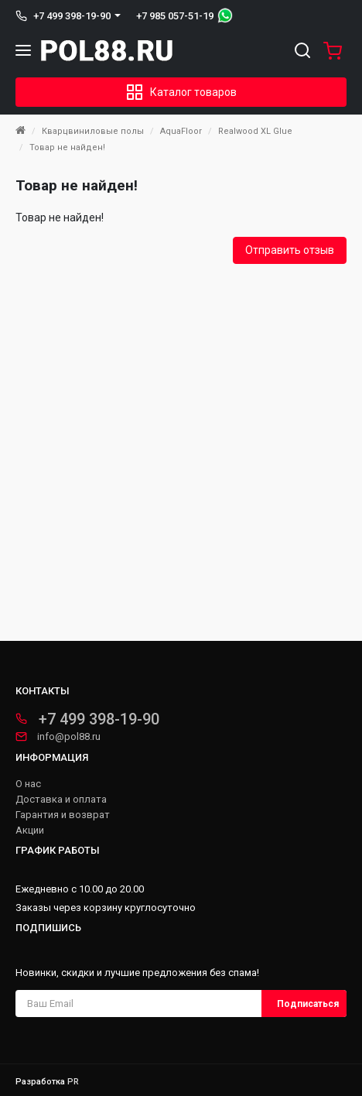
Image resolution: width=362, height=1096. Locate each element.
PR (73, 1082)
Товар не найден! (67, 147)
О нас (28, 784)
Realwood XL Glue (255, 131)
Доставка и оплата (61, 799)
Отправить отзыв (289, 250)
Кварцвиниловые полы (93, 131)
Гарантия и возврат (62, 815)
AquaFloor (181, 131)
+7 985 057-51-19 (174, 16)
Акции (29, 830)
